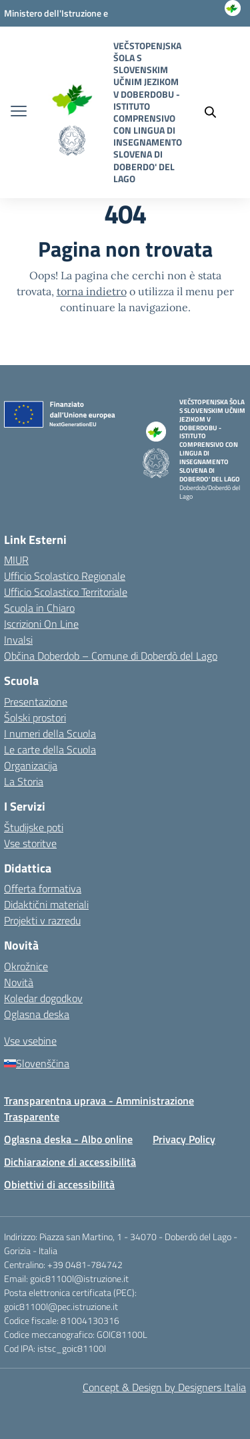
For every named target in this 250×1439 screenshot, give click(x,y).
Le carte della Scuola (50, 749)
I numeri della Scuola (50, 733)
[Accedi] (233, 27)
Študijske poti (33, 827)
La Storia (23, 781)
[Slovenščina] (125, 1063)
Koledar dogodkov (43, 998)
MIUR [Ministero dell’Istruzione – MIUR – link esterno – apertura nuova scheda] (16, 560)
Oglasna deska (36, 1014)
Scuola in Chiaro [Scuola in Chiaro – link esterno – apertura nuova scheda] (39, 608)
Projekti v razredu (42, 920)
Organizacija (30, 765)
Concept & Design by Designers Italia (164, 1387)
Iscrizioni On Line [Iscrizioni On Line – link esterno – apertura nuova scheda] (41, 624)
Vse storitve (30, 843)
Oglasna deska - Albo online (68, 1139)
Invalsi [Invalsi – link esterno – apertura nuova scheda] (18, 640)
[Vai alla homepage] (71, 97)
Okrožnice (26, 966)
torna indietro (92, 291)
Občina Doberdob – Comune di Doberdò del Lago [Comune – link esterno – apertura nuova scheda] (110, 656)
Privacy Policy (184, 1139)
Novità (18, 982)
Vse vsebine (30, 1041)
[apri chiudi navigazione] (19, 112)
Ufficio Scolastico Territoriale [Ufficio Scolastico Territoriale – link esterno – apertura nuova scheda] (65, 592)
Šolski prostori (35, 717)
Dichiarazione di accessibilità (70, 1162)
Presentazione (35, 702)
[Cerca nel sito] (217, 112)
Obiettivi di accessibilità (59, 1184)
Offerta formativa (42, 888)
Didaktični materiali (46, 904)
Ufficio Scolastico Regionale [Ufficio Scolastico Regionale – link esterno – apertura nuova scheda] (64, 576)
